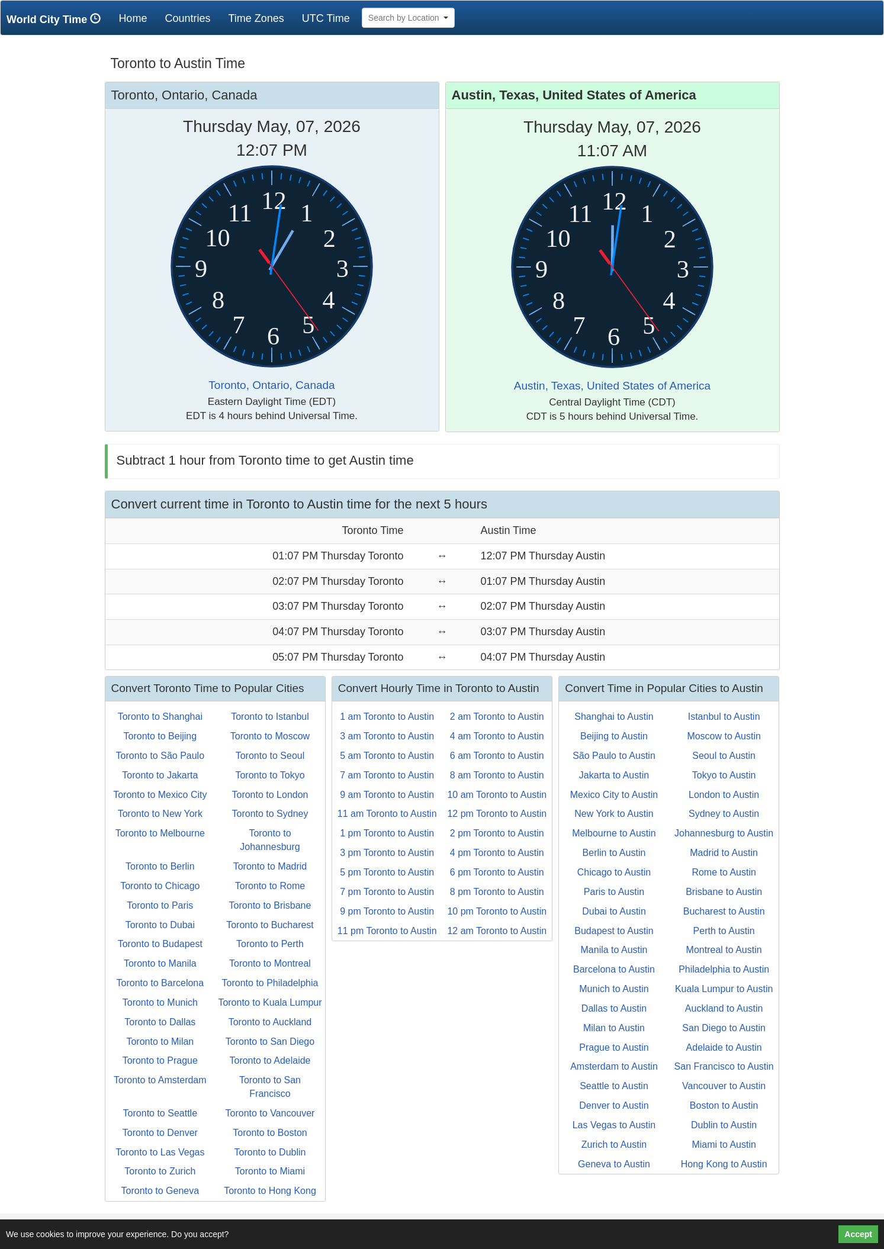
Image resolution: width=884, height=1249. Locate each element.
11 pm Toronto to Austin (387, 931)
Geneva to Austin (614, 1164)
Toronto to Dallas (159, 1022)
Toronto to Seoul (270, 756)
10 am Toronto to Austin (497, 795)
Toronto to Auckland (270, 1022)
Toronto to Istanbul (270, 717)
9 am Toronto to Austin (387, 795)
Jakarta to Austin (614, 775)
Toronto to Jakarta (160, 775)
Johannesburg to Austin (723, 833)
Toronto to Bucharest (270, 925)
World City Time (57, 19)
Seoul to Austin (724, 756)
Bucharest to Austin (724, 911)
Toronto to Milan (160, 1041)
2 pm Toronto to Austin (497, 833)
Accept (858, 1234)
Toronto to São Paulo (160, 756)
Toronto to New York (160, 814)
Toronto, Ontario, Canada (271, 385)
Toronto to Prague (160, 1060)
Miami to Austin (724, 1144)
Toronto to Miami (270, 1171)
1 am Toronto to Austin (387, 717)
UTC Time (326, 18)
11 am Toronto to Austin (387, 814)
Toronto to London (270, 795)
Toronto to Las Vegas (159, 1152)
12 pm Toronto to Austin (497, 814)
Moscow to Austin (724, 736)
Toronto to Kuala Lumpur (270, 1002)
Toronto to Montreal (270, 963)
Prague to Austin (613, 1047)
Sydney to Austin (724, 814)
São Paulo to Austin (614, 756)
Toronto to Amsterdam (160, 1080)
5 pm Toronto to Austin (387, 872)
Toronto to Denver (160, 1133)
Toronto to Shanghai (160, 717)
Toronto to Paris (160, 905)
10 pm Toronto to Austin (497, 911)
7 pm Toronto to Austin (387, 892)
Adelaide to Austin (724, 1047)
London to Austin (724, 795)
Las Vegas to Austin (614, 1125)
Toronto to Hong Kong (270, 1191)
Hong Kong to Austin (724, 1164)
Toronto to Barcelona (160, 983)
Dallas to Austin (614, 1008)
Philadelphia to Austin (724, 969)
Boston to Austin (724, 1105)
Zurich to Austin (614, 1144)
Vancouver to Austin (724, 1086)
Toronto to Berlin (160, 866)
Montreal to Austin (724, 950)
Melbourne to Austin (613, 833)
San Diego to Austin (724, 1028)
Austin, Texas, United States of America (612, 385)
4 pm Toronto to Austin (497, 853)
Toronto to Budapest (160, 944)
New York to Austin (613, 814)
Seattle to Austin (614, 1086)
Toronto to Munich (160, 1002)
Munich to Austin (613, 989)
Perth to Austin (724, 931)
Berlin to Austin (614, 853)
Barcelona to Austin (614, 969)
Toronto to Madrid (270, 866)
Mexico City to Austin (614, 795)
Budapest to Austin (613, 931)
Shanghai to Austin (613, 717)
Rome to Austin (724, 872)
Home (137, 18)
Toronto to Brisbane (270, 905)
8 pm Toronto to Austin (497, 892)
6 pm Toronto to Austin (497, 872)
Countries (187, 18)
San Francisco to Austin (724, 1066)
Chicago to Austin (614, 872)
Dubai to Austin (614, 911)
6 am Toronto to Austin (497, 756)
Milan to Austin (614, 1028)
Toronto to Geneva (160, 1191)
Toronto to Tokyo (269, 775)
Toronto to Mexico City (160, 795)
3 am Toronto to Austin (387, 736)
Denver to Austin (613, 1105)
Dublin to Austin (724, 1125)
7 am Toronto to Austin (387, 775)
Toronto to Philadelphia (270, 983)
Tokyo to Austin (724, 775)
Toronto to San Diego (270, 1041)
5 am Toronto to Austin (387, 756)
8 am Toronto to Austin (497, 775)
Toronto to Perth (270, 944)
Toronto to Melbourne (160, 833)
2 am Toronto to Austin (497, 717)
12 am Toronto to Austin (497, 931)
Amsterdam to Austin (614, 1066)
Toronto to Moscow (270, 736)
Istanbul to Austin (724, 717)
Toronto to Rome (270, 886)
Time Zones (256, 18)
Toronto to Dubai (160, 925)
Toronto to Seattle (160, 1113)
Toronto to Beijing (160, 736)
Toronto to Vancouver (270, 1113)
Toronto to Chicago (160, 886)
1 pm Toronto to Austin (387, 833)
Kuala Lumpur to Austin (724, 989)
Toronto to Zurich (159, 1171)
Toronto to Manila (160, 963)
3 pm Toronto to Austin (387, 853)
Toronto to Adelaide (269, 1060)
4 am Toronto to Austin (497, 736)
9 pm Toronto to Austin (387, 911)
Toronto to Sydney (270, 814)
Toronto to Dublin (270, 1152)
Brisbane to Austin (724, 892)
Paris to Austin (614, 892)
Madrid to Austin (724, 853)
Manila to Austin (614, 950)
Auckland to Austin (724, 1008)
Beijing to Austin (614, 736)
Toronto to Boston (270, 1133)
